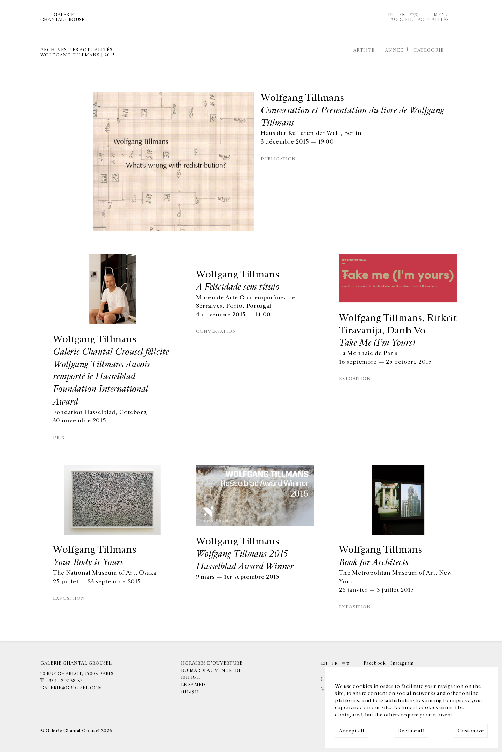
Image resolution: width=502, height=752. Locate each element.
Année (394, 50)
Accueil (401, 19)
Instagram (402, 663)
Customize (471, 731)
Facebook (375, 663)
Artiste (364, 50)
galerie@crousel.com (71, 688)
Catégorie (428, 50)
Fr (402, 14)
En (390, 14)
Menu (441, 14)
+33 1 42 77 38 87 (64, 680)
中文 (414, 14)
